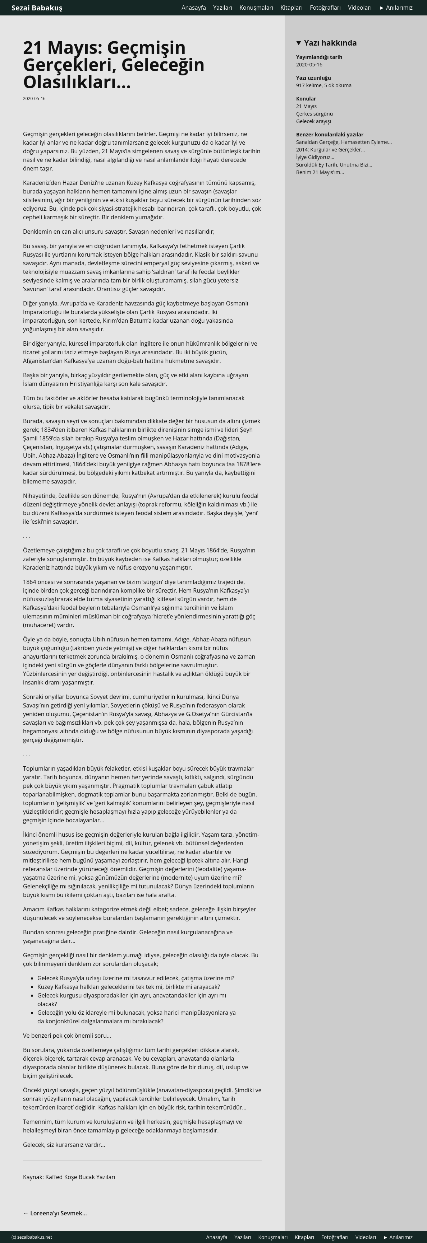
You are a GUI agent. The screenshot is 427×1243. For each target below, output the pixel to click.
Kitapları (291, 7)
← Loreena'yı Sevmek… (55, 1213)
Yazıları (222, 7)
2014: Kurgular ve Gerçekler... (330, 149)
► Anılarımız (396, 7)
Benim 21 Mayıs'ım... (320, 172)
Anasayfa (194, 7)
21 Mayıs (306, 106)
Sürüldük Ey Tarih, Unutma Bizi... (334, 164)
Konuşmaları (256, 7)
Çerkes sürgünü (314, 113)
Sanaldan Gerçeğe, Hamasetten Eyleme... (344, 142)
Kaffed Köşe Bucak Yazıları (80, 1177)
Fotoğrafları (325, 7)
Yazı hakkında (330, 42)
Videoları (360, 7)
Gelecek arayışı (313, 121)
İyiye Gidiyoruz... (315, 157)
